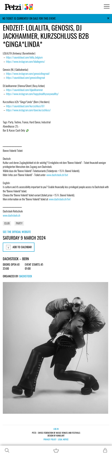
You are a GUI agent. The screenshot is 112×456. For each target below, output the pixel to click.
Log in (56, 428)
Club (7, 223)
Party (19, 223)
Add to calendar (19, 247)
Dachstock (25, 276)
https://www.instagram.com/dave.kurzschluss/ (28, 110)
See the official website (17, 232)
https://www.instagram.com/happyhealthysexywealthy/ (32, 94)
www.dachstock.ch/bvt (57, 175)
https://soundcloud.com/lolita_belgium (24, 57)
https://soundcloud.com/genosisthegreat (25, 77)
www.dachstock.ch (11, 215)
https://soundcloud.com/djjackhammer (24, 90)
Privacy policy (50, 439)
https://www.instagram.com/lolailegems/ (25, 61)
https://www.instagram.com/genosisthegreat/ (28, 73)
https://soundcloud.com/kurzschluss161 (25, 106)
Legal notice (63, 439)
